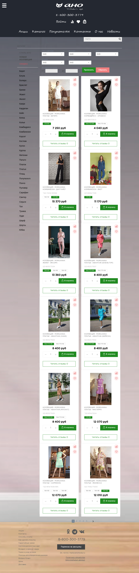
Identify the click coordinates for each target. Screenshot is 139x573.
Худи (21, 216)
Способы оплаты (25, 537)
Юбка (22, 230)
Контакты (82, 31)
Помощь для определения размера (33, 555)
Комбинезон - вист (93, 189)
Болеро (22, 80)
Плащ (22, 174)
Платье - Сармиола (52, 483)
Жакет (22, 94)
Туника (22, 211)
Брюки (22, 90)
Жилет (22, 99)
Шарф (22, 220)
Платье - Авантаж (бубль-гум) (98, 263)
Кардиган (23, 108)
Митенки (23, 155)
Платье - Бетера (50, 116)
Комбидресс (25, 127)
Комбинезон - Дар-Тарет (54, 189)
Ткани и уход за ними (27, 552)
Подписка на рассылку (71, 547)
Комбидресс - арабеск (95, 116)
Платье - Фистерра (93, 409)
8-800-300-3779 (69, 14)
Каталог (38, 31)
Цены (21, 561)
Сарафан (23, 192)
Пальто (22, 160)
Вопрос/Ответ (24, 558)
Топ (21, 206)
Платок (22, 164)
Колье (22, 122)
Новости (113, 31)
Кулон (22, 146)
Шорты (22, 225)
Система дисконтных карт (29, 546)
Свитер (22, 197)
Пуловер (23, 188)
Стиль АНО (25, 53)
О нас (99, 31)
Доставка (22, 564)
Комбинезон (25, 132)
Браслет (23, 85)
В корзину (69, 134)
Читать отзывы (59, 143)
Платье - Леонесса (93, 483)
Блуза (22, 76)
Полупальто (25, 178)
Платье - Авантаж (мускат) (56, 409)
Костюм (23, 141)
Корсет (22, 136)
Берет (22, 71)
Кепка (22, 118)
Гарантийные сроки (27, 543)
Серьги (22, 202)
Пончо (22, 183)
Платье (22, 169)
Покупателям (59, 31)
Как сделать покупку (27, 540)
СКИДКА (23, 64)
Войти (61, 21)
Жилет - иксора (50, 263)
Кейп (21, 113)
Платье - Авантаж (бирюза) (97, 336)
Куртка (22, 150)
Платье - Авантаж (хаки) (55, 336)
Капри (22, 104)
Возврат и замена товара (29, 549)
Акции (23, 31)
